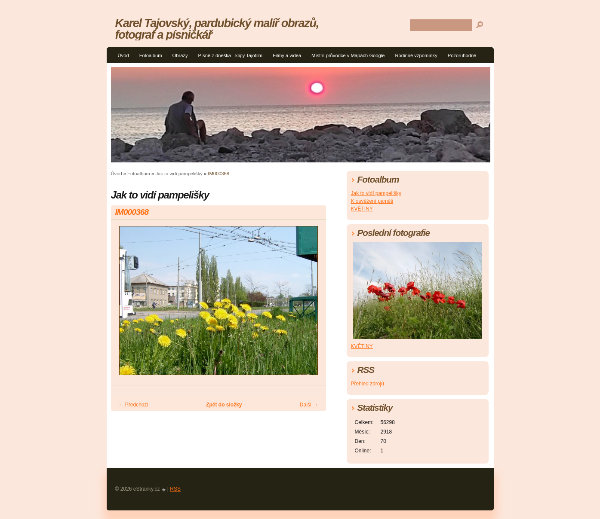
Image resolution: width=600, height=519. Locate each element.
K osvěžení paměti (372, 201)
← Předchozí (133, 405)
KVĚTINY (362, 209)
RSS (175, 489)
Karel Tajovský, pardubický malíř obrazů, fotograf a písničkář (217, 28)
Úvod (123, 55)
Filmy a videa (287, 55)
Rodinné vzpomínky (416, 55)
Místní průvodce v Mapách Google (348, 55)
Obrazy (180, 55)
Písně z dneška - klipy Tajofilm (230, 55)
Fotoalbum (150, 55)
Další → (309, 405)
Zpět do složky (224, 405)
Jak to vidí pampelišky (178, 173)
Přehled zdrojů (367, 384)
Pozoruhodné (462, 55)
